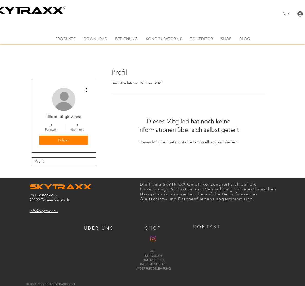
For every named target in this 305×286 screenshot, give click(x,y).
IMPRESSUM (153, 255)
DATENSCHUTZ (153, 260)
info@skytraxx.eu (44, 210)
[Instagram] (153, 238)
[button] (285, 13)
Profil (39, 161)
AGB (153, 251)
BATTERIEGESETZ (153, 264)
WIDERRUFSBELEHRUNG (153, 268)
